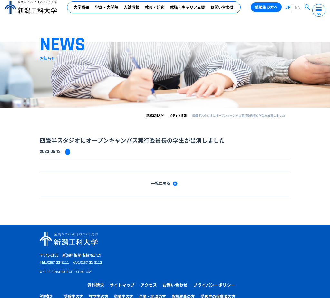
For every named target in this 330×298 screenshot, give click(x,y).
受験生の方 (151, 249)
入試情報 (132, 10)
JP (290, 10)
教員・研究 (155, 10)
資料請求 (160, 239)
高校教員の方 (246, 249)
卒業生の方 (194, 249)
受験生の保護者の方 (275, 249)
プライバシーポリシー (271, 239)
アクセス (209, 239)
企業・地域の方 (219, 249)
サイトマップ (184, 239)
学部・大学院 (107, 10)
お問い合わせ (222, 10)
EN (299, 10)
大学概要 (82, 10)
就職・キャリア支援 (188, 10)
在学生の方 (173, 249)
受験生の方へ (268, 10)
